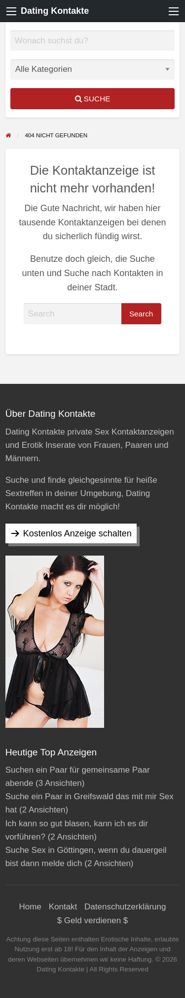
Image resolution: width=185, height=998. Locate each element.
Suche (93, 98)
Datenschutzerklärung (125, 906)
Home (30, 906)
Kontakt (63, 906)
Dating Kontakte (55, 11)
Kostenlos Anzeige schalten (77, 533)
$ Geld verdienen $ (92, 920)
